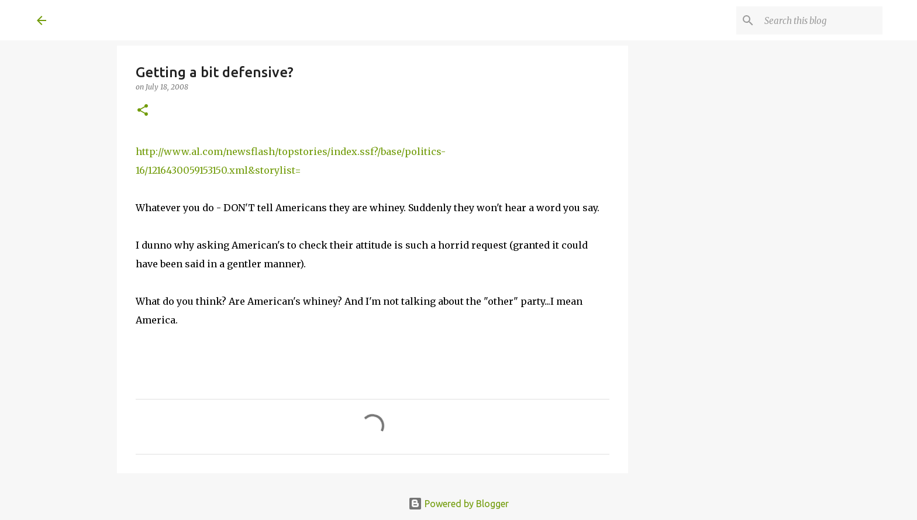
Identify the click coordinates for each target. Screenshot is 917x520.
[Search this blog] (821, 20)
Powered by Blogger (458, 503)
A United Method (131, 19)
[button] (143, 111)
